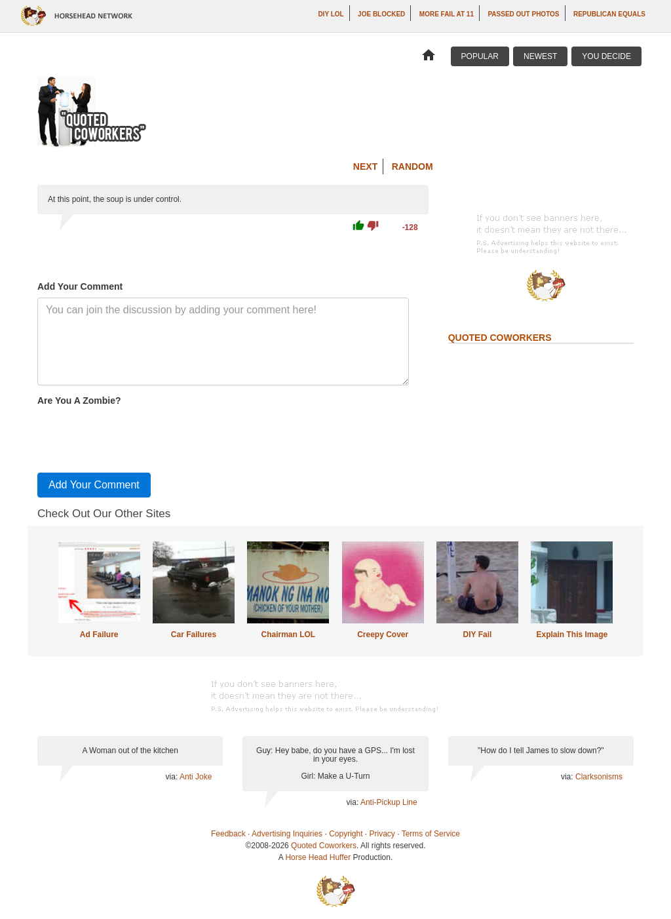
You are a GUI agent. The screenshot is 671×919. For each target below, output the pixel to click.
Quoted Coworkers (323, 845)
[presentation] (137, 436)
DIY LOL (330, 14)
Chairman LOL (288, 634)
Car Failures (193, 634)
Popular (480, 56)
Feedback (228, 833)
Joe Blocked (381, 14)
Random (412, 166)
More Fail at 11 (446, 14)
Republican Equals (609, 14)
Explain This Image (572, 634)
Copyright (345, 833)
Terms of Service (431, 833)
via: (173, 776)
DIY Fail (477, 634)
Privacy (382, 833)
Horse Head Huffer (318, 857)
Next (365, 166)
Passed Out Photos (523, 14)
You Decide (606, 56)
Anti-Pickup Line (388, 802)
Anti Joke (196, 776)
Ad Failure (99, 634)
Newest (540, 56)
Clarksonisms (599, 776)
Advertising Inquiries (287, 833)
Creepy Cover (382, 634)
